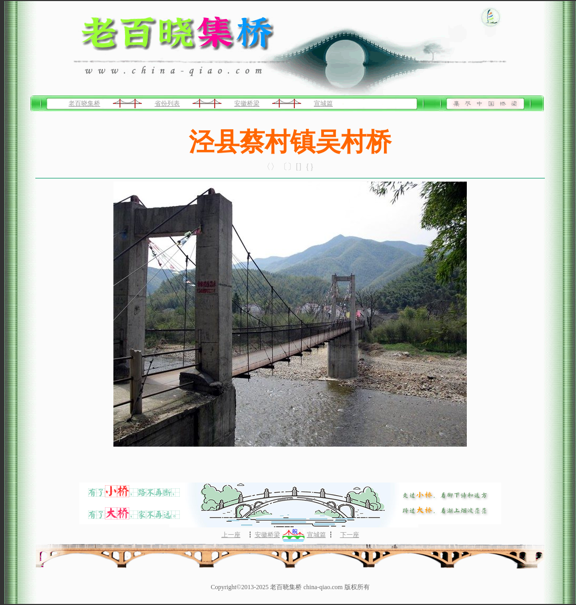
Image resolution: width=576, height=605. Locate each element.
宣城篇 (323, 103)
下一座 (349, 534)
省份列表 (167, 103)
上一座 (231, 534)
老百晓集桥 (84, 103)
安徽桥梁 (247, 103)
